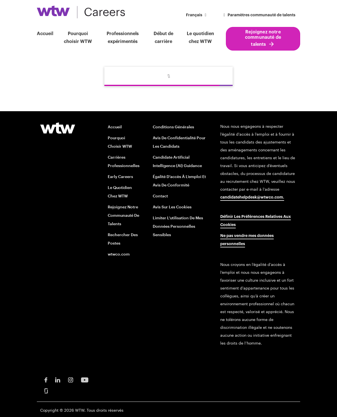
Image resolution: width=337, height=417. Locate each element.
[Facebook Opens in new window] (45, 379)
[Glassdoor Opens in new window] (46, 390)
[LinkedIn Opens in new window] (57, 379)
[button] (197, 15)
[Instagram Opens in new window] (70, 379)
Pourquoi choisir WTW (78, 37)
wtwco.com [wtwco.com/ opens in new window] (119, 254)
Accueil (45, 33)
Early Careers (120, 176)
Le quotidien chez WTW (200, 37)
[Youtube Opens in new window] (84, 379)
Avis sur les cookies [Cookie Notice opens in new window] (172, 206)
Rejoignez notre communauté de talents (263, 38)
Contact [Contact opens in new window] (160, 195)
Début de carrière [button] (163, 37)
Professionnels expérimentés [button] (123, 37)
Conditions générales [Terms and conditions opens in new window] (173, 126)
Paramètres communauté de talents (259, 15)
